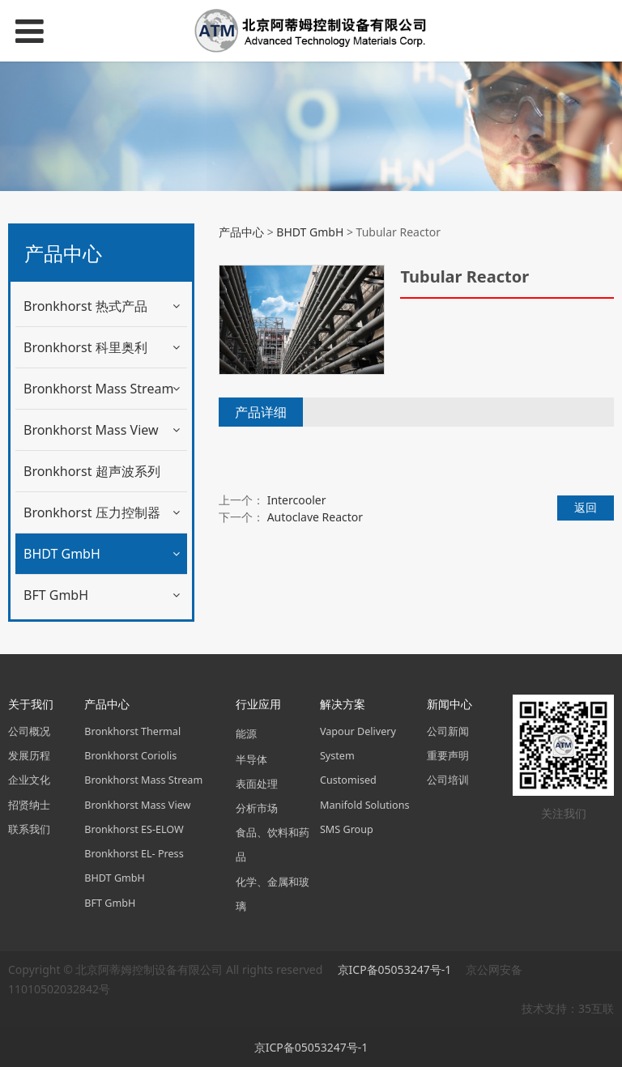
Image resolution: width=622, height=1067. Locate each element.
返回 (585, 507)
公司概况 (29, 731)
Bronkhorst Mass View (91, 430)
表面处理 (257, 784)
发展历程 (29, 756)
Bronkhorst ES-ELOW (133, 829)
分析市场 (257, 808)
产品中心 (241, 232)
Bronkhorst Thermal (132, 731)
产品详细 (261, 412)
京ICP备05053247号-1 (396, 969)
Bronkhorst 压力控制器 (91, 512)
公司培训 (448, 780)
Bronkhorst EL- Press (133, 854)
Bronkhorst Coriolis (130, 756)
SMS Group (346, 829)
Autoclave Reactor (315, 517)
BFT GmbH (55, 595)
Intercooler (296, 500)
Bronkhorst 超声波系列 (91, 471)
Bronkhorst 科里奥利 (85, 347)
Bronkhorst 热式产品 (85, 306)
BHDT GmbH (61, 554)
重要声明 (448, 756)
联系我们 (29, 829)
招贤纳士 (29, 805)
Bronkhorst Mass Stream (98, 388)
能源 (246, 734)
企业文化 (29, 780)
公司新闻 (448, 731)
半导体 (251, 760)
